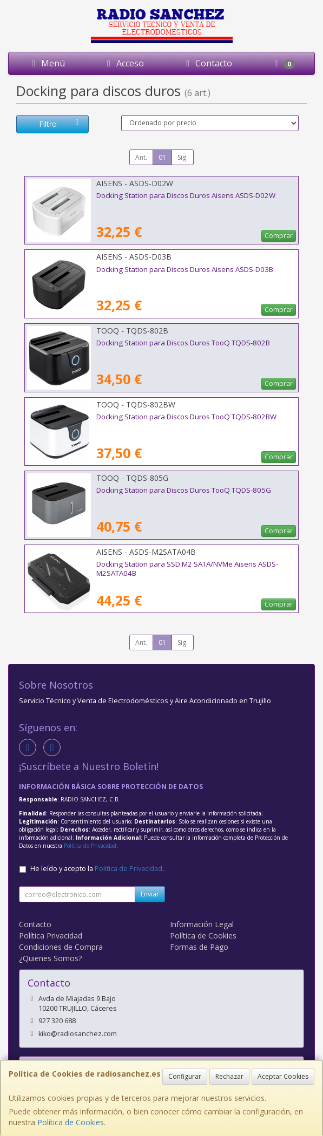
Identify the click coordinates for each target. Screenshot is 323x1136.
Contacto (207, 63)
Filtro (60, 124)
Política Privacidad (50, 935)
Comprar (279, 235)
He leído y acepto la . (97, 868)
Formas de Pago (199, 947)
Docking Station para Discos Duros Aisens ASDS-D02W (185, 195)
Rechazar (229, 1076)
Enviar (150, 894)
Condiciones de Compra (61, 947)
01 (162, 157)
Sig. (182, 157)
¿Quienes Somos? (50, 958)
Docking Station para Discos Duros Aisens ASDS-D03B (184, 269)
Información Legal (202, 924)
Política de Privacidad (90, 845)
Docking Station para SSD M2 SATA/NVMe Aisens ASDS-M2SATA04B (187, 568)
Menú (46, 63)
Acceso (123, 63)
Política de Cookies (70, 1122)
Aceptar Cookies (283, 1076)
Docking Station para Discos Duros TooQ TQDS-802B (183, 343)
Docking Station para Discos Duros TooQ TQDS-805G (183, 490)
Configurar (184, 1076)
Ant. (141, 157)
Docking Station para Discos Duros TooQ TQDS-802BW (186, 416)
